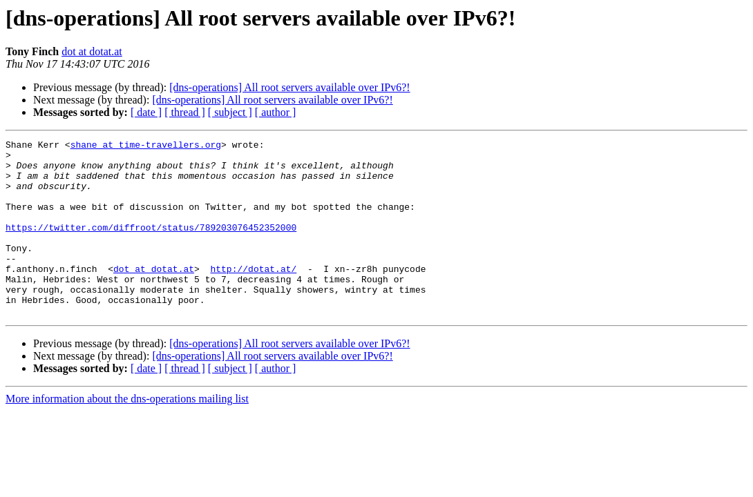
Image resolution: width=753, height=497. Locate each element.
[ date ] (146, 112)
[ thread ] (184, 112)
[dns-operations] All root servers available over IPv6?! (289, 87)
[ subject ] (230, 112)
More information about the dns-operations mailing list (127, 434)
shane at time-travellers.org (145, 146)
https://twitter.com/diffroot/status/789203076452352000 (151, 246)
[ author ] (275, 112)
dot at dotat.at (91, 51)
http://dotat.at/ (253, 295)
